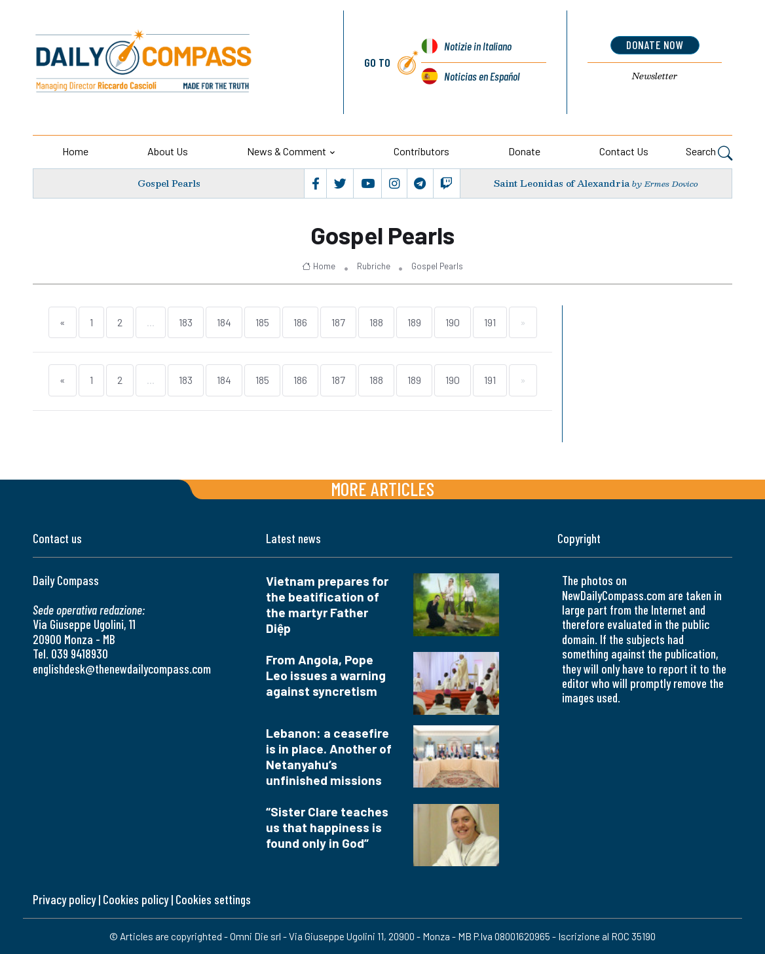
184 (224, 322)
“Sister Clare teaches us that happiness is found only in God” (327, 827)
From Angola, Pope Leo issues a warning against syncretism (326, 675)
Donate (524, 151)
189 (414, 322)
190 (452, 322)
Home (75, 151)
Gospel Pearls (169, 183)
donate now (654, 44)
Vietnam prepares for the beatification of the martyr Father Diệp (327, 604)
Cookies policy (135, 899)
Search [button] (709, 152)
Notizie (478, 46)
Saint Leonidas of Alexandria (561, 183)
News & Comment (286, 151)
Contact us (623, 151)
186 (300, 322)
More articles (382, 488)
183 (186, 322)
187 (338, 322)
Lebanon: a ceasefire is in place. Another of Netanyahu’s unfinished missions (329, 756)
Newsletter (655, 76)
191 (490, 322)
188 (376, 322)
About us (167, 151)
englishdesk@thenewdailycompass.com (122, 668)
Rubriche (373, 266)
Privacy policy (64, 899)
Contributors (421, 151)
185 (262, 322)
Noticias (481, 76)
